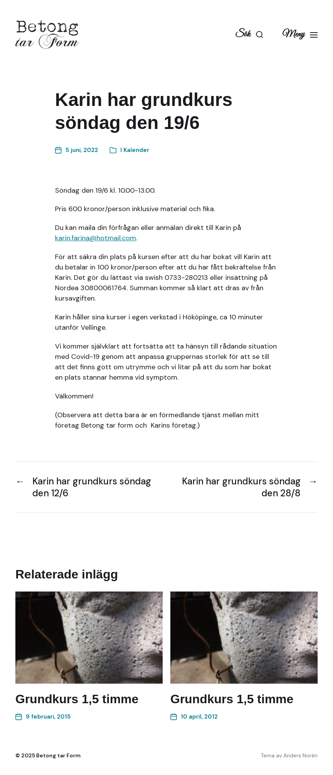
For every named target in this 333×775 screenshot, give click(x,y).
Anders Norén (300, 755)
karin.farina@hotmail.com (95, 238)
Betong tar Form (58, 755)
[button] (249, 34)
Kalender (136, 150)
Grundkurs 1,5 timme (76, 699)
